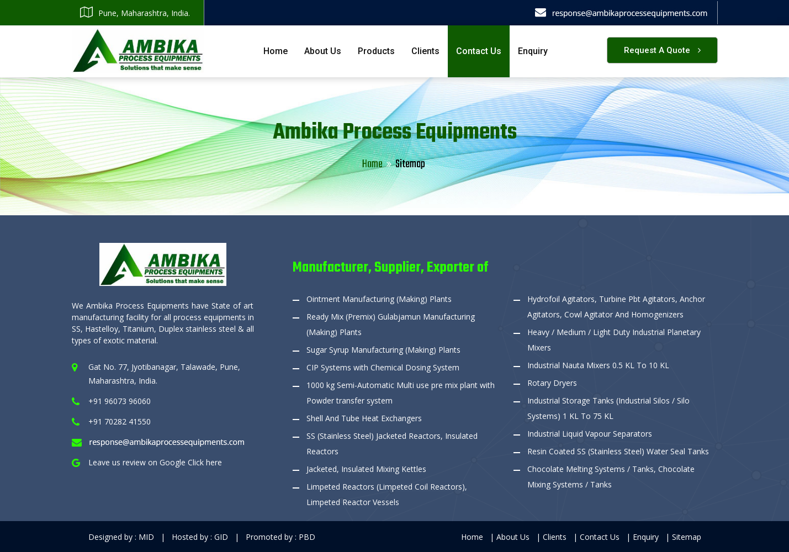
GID (221, 537)
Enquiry (533, 51)
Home (275, 51)
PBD (307, 537)
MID (146, 537)
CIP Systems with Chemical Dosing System (382, 367)
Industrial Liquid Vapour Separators (589, 433)
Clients (425, 51)
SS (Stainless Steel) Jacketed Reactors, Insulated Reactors (392, 444)
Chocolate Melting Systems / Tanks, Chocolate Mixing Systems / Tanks (611, 477)
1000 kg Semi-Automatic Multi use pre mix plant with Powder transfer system (400, 393)
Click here (205, 462)
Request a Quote (662, 50)
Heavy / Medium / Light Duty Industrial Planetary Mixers (614, 340)
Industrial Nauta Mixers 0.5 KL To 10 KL (598, 365)
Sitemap (686, 537)
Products (376, 51)
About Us (322, 51)
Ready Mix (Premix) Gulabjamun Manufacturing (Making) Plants (390, 324)
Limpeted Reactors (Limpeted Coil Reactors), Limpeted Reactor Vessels (386, 494)
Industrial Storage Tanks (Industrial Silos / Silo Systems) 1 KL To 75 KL (608, 408)
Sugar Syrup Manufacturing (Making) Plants (383, 349)
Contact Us (478, 51)
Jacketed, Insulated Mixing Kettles (366, 469)
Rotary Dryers (552, 383)
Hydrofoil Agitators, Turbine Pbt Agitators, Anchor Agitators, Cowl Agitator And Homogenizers (616, 307)
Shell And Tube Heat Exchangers (364, 418)
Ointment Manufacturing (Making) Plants (379, 299)
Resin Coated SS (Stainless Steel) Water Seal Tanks (618, 451)
